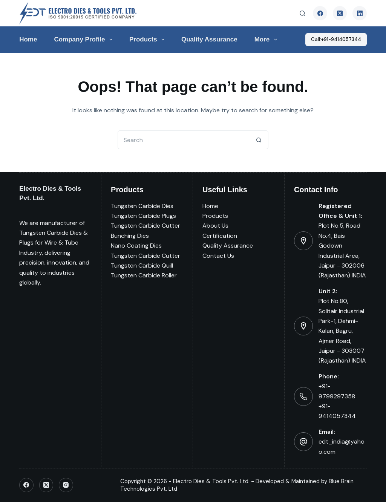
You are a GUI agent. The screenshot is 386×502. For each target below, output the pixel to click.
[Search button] (259, 139)
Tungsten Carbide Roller (144, 275)
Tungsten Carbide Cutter (145, 226)
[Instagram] (66, 485)
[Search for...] (184, 139)
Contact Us (218, 256)
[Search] (302, 13)
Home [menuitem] (28, 39)
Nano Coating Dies (136, 245)
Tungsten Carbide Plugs (143, 216)
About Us (215, 226)
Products (215, 216)
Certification (219, 236)
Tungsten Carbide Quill (142, 265)
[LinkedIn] (359, 13)
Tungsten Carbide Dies (142, 206)
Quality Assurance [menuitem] (209, 39)
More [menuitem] (267, 39)
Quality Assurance (227, 245)
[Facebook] (320, 13)
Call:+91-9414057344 (336, 39)
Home (210, 206)
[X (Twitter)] (340, 13)
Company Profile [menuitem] (84, 39)
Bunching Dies (130, 236)
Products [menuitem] (148, 39)
